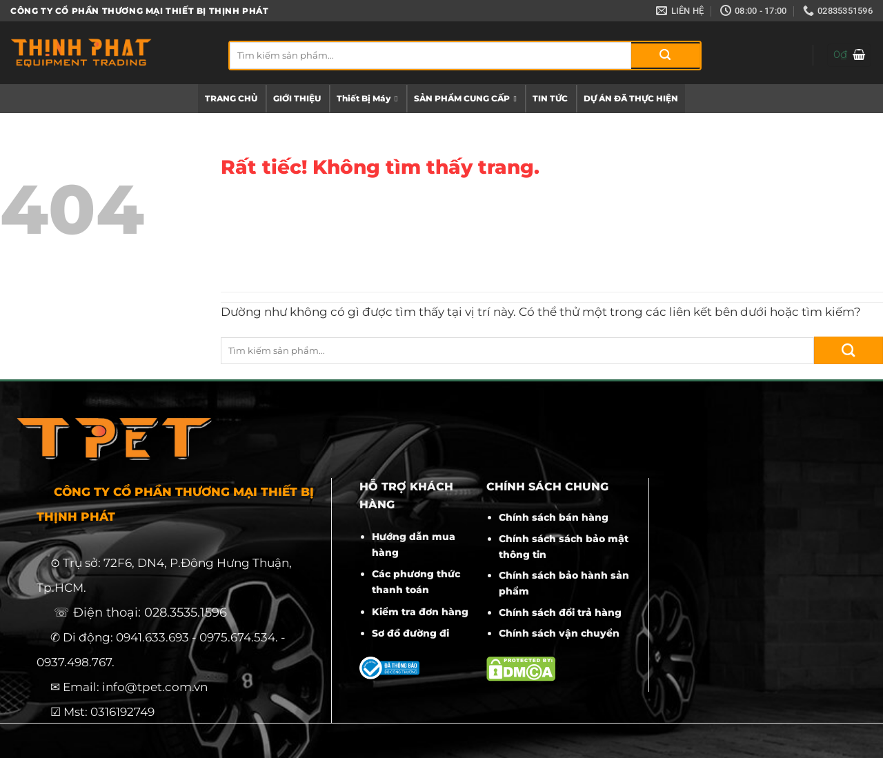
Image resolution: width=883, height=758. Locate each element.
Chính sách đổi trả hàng (560, 612)
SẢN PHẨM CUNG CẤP (465, 98)
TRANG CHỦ (231, 98)
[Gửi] (665, 55)
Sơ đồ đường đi (410, 633)
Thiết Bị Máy (367, 98)
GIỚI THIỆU (297, 98)
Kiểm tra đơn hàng (420, 612)
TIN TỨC (550, 98)
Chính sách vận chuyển (559, 633)
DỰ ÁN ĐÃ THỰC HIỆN (631, 98)
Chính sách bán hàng (553, 517)
